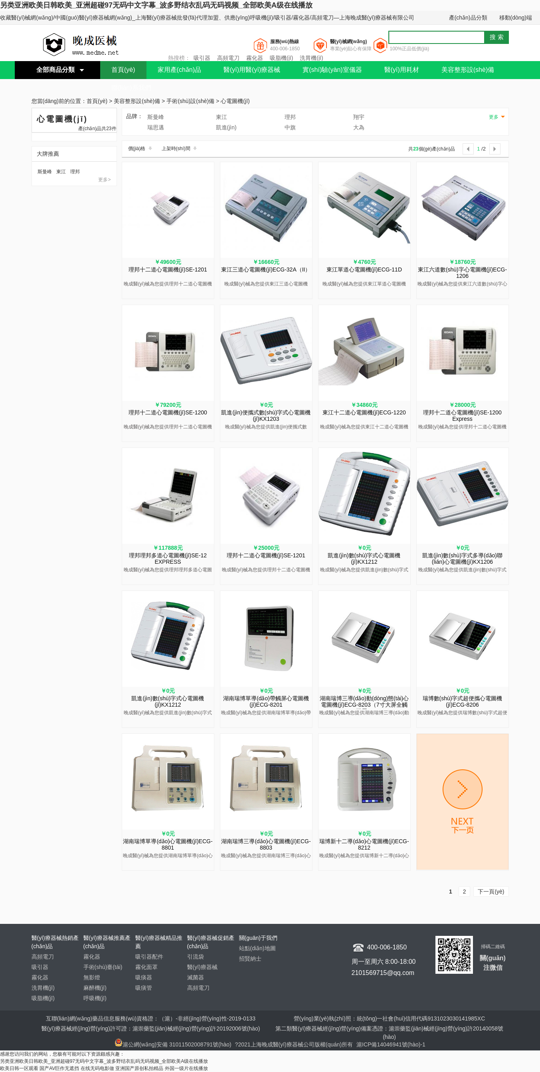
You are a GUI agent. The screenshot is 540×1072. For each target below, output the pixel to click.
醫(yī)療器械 (202, 967)
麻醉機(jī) (95, 988)
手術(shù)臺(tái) (103, 967)
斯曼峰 (45, 171)
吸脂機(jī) (281, 58)
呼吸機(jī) (95, 998)
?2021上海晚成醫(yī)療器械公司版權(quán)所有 (295, 1044)
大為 (358, 127)
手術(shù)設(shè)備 (190, 101)
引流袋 (195, 956)
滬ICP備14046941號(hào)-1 (390, 1044)
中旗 (290, 127)
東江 (61, 171)
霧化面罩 (146, 967)
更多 (493, 117)
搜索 (498, 37)
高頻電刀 (228, 58)
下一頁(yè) (491, 891)
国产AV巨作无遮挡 (59, 1068)
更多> (104, 179)
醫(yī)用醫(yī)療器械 (252, 69)
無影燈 (91, 977)
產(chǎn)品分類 (468, 17)
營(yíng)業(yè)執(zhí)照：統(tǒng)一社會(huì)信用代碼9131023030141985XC (389, 1018)
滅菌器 (195, 977)
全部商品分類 (55, 69)
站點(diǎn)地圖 (257, 948)
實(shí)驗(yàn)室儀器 (332, 69)
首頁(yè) (123, 69)
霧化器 (254, 58)
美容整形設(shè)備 (467, 69)
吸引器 (202, 58)
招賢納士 (250, 958)
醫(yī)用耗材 (401, 69)
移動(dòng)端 (515, 17)
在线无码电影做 (97, 1068)
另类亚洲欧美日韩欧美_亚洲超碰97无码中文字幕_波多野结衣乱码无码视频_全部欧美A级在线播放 (156, 5)
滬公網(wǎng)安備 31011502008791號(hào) (173, 1044)
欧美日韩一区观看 (19, 1068)
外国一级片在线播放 (186, 1068)
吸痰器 (143, 977)
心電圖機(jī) (235, 101)
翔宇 (358, 117)
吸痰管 (143, 988)
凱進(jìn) (226, 127)
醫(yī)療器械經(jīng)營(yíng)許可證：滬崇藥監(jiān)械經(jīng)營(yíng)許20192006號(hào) (151, 1028)
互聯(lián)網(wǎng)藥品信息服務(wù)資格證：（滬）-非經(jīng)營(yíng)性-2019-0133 (150, 1018)
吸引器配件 (149, 956)
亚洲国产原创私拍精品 (139, 1068)
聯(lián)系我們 (131, 87)
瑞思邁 (155, 127)
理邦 (75, 171)
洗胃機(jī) (311, 58)
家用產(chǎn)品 (179, 69)
